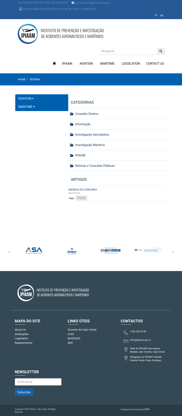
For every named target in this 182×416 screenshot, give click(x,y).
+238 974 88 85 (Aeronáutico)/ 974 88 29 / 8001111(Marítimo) (58, 9)
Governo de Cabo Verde (82, 329)
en (161, 15)
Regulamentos (23, 342)
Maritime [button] (107, 63)
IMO (70, 342)
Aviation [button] (87, 63)
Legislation (131, 63)
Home (22, 79)
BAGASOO (74, 338)
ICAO (71, 334)
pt (156, 15)
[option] (34, 250)
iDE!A (147, 409)
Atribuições (22, 334)
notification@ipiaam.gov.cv (91, 2)
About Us (20, 329)
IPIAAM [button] (67, 63)
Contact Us (155, 63)
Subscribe (24, 392)
